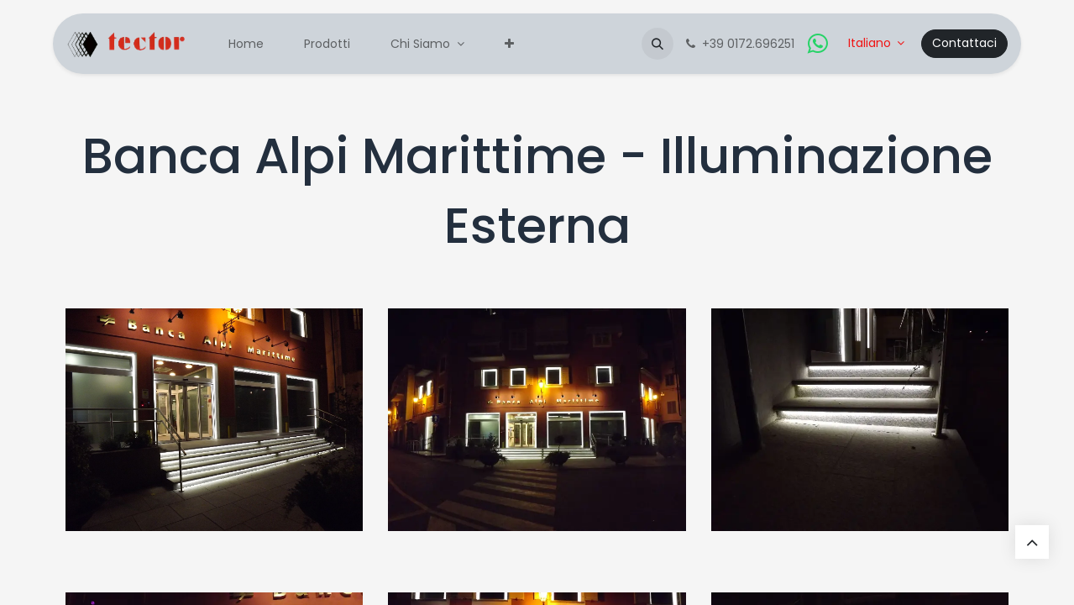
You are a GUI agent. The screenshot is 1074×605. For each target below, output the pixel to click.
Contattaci (964, 42)
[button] (657, 44)
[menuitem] (246, 44)
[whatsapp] (817, 44)
